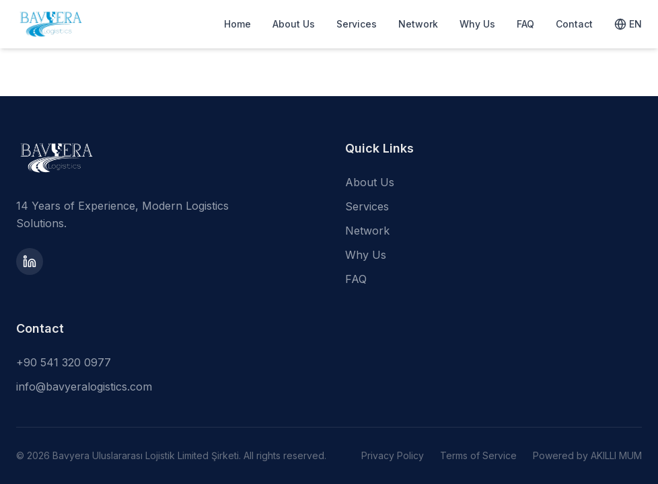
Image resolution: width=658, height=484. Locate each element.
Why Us (477, 24)
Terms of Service (478, 455)
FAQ (525, 24)
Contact (574, 24)
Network (418, 24)
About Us (293, 24)
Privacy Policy (392, 455)
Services (356, 24)
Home (237, 24)
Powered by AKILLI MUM (587, 455)
